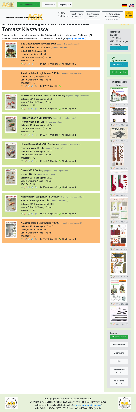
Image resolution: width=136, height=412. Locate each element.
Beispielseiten (119, 344)
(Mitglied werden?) (77, 38)
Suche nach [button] (48, 5)
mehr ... (119, 48)
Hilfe (119, 361)
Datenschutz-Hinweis (119, 382)
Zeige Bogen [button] (64, 5)
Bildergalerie (119, 353)
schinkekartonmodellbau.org (87, 405)
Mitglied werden (119, 72)
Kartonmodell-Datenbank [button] (28, 5)
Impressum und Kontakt (118, 371)
